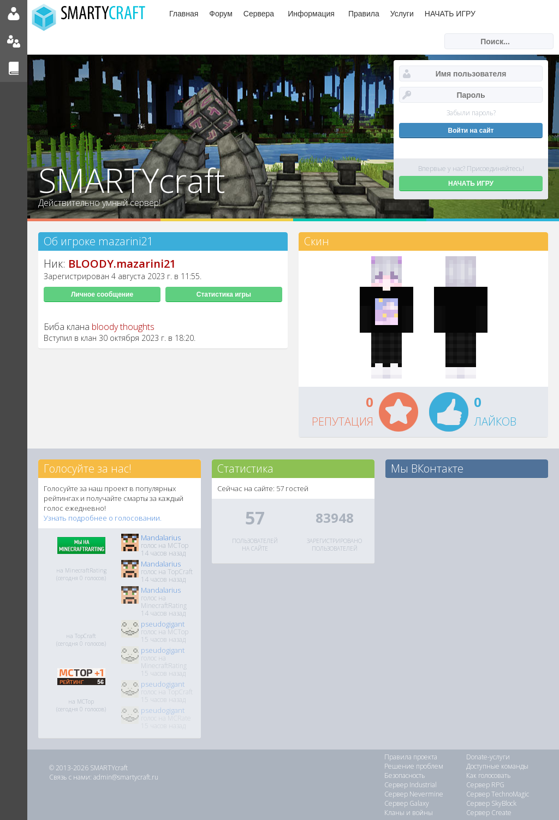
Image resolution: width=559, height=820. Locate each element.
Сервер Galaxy (406, 803)
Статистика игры (224, 294)
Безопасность (404, 775)
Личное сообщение (102, 294)
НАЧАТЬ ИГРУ (450, 13)
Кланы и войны (408, 812)
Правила (363, 13)
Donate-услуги (488, 757)
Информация (311, 13)
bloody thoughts (123, 327)
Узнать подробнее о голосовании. (103, 518)
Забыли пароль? (471, 112)
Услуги (402, 13)
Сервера (258, 13)
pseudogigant (163, 624)
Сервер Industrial (410, 784)
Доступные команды (497, 766)
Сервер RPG (485, 784)
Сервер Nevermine (413, 794)
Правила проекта (410, 757)
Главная (183, 13)
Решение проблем (413, 766)
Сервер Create (489, 812)
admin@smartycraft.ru (125, 777)
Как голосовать (488, 775)
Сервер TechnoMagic (497, 794)
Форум (221, 13)
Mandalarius (161, 537)
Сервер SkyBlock (491, 803)
